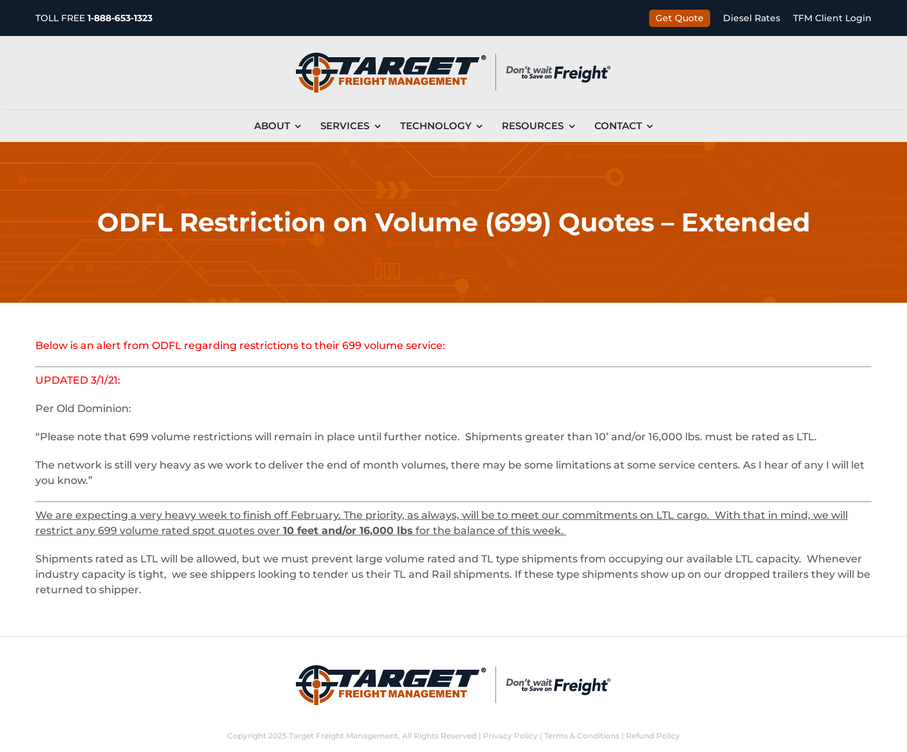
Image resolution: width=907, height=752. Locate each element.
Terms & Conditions (581, 735)
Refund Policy (653, 735)
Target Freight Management (343, 735)
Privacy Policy (510, 735)
